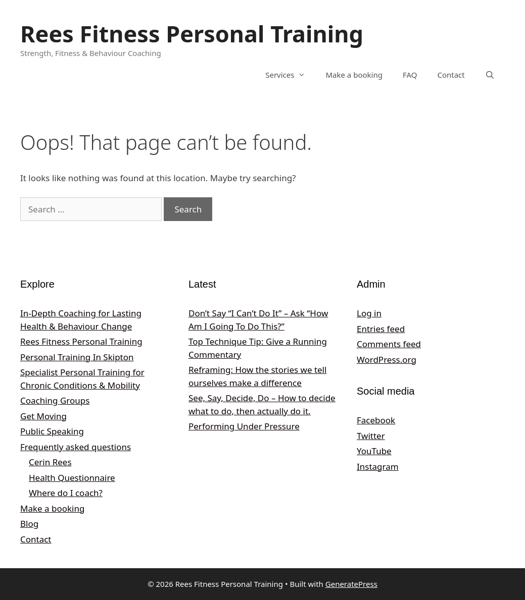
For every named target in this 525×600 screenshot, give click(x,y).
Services (290, 75)
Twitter (371, 436)
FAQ (410, 75)
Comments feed (389, 344)
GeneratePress (351, 584)
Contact (450, 75)
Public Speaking (52, 431)
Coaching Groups (54, 400)
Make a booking (353, 75)
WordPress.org (386, 359)
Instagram (378, 466)
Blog (29, 523)
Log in (369, 313)
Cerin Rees (50, 462)
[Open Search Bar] (490, 75)
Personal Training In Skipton (77, 357)
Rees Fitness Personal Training (191, 33)
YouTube (374, 451)
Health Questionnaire (72, 477)
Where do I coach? (66, 493)
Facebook (376, 420)
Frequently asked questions (75, 447)
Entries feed (381, 329)
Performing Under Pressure (244, 426)
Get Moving (43, 416)
